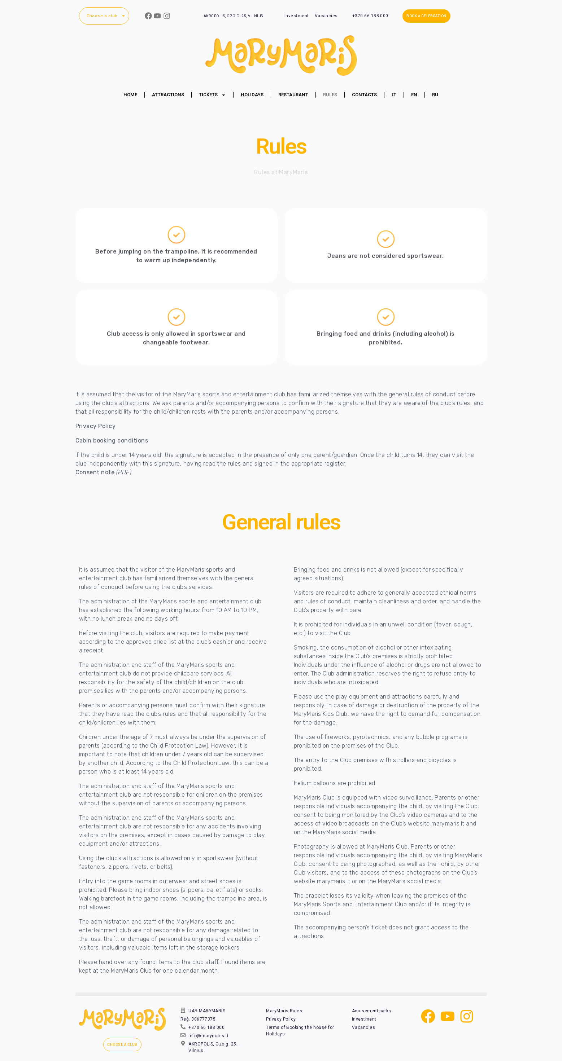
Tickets (212, 95)
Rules (330, 94)
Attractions (168, 94)
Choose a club (106, 16)
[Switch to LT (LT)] (394, 95)
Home (130, 94)
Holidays (252, 94)
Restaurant (293, 94)
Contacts (364, 94)
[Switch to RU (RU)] (435, 95)
